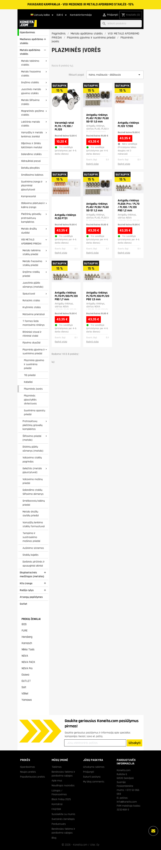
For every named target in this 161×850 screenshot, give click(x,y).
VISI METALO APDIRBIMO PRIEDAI (31, 241)
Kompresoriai (28, 196)
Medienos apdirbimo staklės (31, 41)
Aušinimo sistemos (33, 548)
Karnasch (27, 643)
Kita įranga (26, 583)
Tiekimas (57, 767)
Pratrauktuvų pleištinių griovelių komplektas (33, 425)
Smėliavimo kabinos (32, 175)
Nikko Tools (28, 649)
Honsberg (27, 637)
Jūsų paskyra (93, 760)
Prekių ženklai (31, 619)
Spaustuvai (29, 293)
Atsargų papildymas (31, 597)
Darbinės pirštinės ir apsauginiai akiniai (34, 563)
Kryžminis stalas (32, 307)
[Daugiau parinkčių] (153, 831)
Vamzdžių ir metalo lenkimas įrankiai (32, 134)
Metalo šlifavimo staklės (30, 102)
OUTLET (26, 681)
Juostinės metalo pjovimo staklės (31, 91)
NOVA (25, 656)
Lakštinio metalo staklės (30, 124)
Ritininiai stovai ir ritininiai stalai (32, 334)
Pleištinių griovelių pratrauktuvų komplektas (31, 218)
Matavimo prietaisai (34, 314)
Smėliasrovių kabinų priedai (34, 503)
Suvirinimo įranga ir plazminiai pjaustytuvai (32, 185)
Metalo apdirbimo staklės (30, 52)
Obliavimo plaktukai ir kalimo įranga (33, 205)
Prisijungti (88, 772)
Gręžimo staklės (30, 82)
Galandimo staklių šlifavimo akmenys (33, 492)
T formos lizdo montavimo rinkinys (34, 323)
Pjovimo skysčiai (31, 342)
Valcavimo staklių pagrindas (32, 459)
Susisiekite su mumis (63, 814)
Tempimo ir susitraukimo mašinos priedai (31, 537)
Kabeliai (28, 382)
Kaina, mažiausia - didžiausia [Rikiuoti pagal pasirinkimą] (115, 75)
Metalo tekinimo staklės (30, 63)
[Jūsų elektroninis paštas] (95, 742)
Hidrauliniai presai (31, 161)
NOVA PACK (28, 662)
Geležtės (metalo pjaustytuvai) (32, 470)
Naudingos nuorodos (63, 785)
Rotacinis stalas (31, 300)
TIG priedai (30, 375)
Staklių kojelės (30, 555)
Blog (54, 838)
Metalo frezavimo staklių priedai (32, 263)
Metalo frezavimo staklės (31, 73)
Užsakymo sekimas (93, 767)
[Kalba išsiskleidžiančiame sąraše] (43, 15)
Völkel (25, 694)
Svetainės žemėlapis (63, 819)
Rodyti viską (92, 164)
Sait (24, 687)
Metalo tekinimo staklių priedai (32, 252)
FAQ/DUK (56, 809)
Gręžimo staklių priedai (31, 274)
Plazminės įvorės (33, 389)
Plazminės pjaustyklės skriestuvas (30, 399)
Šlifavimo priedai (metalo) (32, 438)
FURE (25, 631)
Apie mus (57, 780)
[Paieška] (121, 23)
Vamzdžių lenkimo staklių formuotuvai (34, 524)
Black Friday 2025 (61, 799)
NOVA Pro (27, 668)
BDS (24, 624)
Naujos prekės (28, 772)
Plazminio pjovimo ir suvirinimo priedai (34, 351)
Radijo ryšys (27, 590)
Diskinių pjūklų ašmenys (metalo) (33, 448)
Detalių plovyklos (30, 168)
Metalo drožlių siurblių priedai (31, 513)
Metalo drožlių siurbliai (29, 230)
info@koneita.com (127, 801)
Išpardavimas (27, 32)
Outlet (23, 604)
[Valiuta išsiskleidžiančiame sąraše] (62, 15)
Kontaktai (57, 804)
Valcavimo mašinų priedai (33, 481)
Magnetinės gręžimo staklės (32, 113)
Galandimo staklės (31, 154)
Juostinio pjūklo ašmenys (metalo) (33, 285)
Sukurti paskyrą (91, 776)
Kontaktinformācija (81, 15)
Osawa (25, 675)
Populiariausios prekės (32, 776)
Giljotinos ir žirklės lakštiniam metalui (31, 145)
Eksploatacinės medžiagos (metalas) (32, 574)
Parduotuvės (59, 824)
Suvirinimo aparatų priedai (34, 412)
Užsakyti (135, 743)
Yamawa (27, 700)
